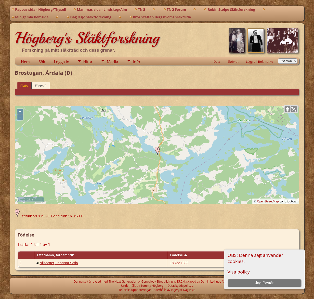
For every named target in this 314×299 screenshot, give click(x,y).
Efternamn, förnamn (55, 255)
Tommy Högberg (152, 286)
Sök (42, 61)
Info (136, 61)
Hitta (87, 61)
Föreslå (40, 85)
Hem (25, 61)
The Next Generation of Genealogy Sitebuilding (141, 281)
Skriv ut (232, 61)
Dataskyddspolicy (180, 286)
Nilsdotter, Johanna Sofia (59, 263)
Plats (24, 85)
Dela (216, 61)
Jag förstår (264, 283)
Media (112, 61)
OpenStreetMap (268, 201)
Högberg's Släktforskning (87, 38)
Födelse (178, 255)
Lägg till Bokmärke (259, 61)
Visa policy (239, 272)
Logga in (61, 61)
